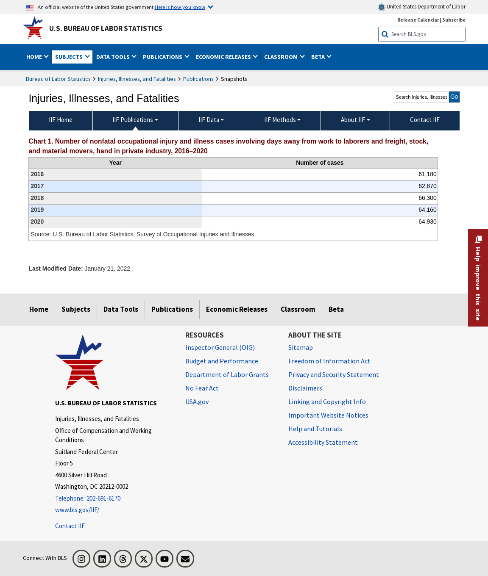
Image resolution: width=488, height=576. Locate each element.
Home (38, 309)
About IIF (353, 120)
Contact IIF (70, 526)
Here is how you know (180, 6)
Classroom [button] (281, 57)
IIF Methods (280, 120)
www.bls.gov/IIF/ (77, 510)
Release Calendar (418, 20)
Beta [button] (318, 57)
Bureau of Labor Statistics (58, 79)
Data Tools (120, 309)
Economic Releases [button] (224, 57)
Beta (336, 309)
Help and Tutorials (315, 428)
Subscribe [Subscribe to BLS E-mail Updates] (454, 20)
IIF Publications (132, 120)
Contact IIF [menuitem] (425, 120)
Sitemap (300, 347)
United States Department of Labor (422, 7)
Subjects (75, 309)
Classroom (298, 309)
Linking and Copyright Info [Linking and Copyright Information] (327, 401)
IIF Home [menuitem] (61, 120)
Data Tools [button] (113, 57)
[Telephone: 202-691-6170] (114, 499)
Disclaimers (305, 388)
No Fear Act (202, 388)
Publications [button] (163, 57)
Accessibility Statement (323, 442)
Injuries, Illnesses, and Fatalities (137, 79)
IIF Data (208, 120)
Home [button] (34, 57)
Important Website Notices (328, 415)
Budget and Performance (221, 361)
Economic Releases (237, 309)
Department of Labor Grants (227, 374)
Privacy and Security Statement (333, 374)
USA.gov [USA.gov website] (197, 401)
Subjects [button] (69, 57)
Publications (198, 79)
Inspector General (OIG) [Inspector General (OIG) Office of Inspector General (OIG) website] (220, 347)
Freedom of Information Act (329, 361)
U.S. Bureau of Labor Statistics (105, 28)
